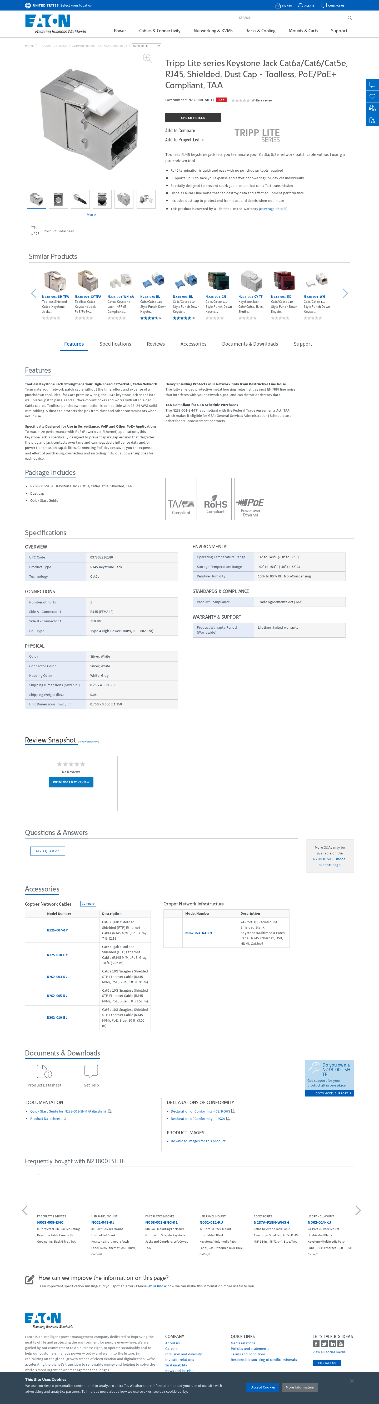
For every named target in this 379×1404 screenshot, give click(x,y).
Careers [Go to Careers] (171, 1348)
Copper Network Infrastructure (99, 46)
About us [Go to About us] (172, 1343)
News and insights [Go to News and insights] (179, 1370)
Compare (88, 903)
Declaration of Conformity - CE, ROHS (200, 1111)
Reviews (156, 343)
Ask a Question (47, 851)
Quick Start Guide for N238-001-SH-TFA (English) (68, 1111)
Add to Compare (180, 130)
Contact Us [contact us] (327, 1363)
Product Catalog (52, 46)
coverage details (273, 208)
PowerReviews (90, 741)
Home (29, 46)
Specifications (115, 343)
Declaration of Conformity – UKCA (198, 1118)
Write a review (262, 100)
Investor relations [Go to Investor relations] (179, 1359)
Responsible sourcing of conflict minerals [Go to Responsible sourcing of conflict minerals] (264, 1359)
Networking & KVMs (213, 30)
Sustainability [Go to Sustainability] (176, 1365)
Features (74, 343)
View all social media (329, 1352)
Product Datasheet (45, 1118)
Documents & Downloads (250, 343)
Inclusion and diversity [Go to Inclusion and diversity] (183, 1354)
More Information (300, 1387)
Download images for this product (198, 1141)
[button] (34, 293)
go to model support (333, 1093)
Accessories (193, 343)
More (91, 214)
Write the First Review (71, 782)
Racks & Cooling (260, 30)
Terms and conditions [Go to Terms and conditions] (248, 1354)
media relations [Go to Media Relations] (243, 1343)
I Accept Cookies (263, 1387)
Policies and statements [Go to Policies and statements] (250, 1348)
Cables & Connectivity (160, 30)
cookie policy (176, 1391)
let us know (157, 1286)
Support (339, 30)
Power (120, 30)
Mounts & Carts (303, 30)
